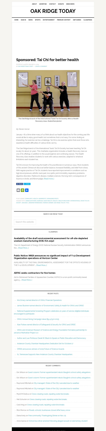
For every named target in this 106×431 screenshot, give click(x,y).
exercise (40, 200)
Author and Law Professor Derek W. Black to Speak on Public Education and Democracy (51, 338)
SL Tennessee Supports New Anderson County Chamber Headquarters (44, 354)
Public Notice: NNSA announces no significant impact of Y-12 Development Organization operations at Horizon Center (52, 256)
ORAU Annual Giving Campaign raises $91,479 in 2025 (38, 319)
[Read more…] (49, 179)
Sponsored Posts (52, 198)
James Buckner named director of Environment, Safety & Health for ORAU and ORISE (50, 306)
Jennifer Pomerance (35, 202)
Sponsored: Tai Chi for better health (48, 59)
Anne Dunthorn (30, 200)
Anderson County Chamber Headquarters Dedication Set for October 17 (45, 343)
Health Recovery (64, 200)
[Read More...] (23, 248)
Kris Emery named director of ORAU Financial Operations (39, 300)
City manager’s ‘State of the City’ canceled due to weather (56, 383)
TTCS (67, 202)
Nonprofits (42, 198)
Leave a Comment (41, 66)
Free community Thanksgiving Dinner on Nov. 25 (47, 415)
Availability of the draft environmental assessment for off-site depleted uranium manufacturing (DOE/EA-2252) (51, 239)
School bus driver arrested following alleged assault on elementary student (58, 421)
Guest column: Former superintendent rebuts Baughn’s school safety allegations (59, 372)
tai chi (63, 202)
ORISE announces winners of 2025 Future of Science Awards (40, 349)
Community (28, 198)
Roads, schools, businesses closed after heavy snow (49, 410)
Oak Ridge (57, 202)
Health (35, 198)
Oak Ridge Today (53, 11)
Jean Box (25, 202)
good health (47, 200)
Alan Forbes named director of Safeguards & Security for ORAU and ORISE (46, 324)
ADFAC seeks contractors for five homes (34, 273)
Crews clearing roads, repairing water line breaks (50, 394)
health (55, 200)
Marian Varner (48, 202)
